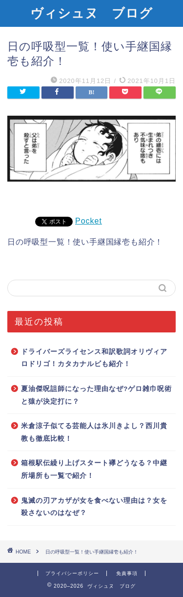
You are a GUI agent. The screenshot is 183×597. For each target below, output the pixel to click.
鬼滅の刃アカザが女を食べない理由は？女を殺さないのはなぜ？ (94, 507)
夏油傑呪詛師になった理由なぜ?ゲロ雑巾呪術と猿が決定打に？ (96, 395)
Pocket (88, 221)
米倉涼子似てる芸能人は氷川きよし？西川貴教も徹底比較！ (94, 432)
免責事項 (127, 573)
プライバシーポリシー (72, 573)
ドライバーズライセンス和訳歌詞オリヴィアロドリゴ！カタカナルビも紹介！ (94, 358)
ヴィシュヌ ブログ (91, 13)
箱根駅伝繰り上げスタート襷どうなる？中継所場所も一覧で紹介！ (94, 469)
